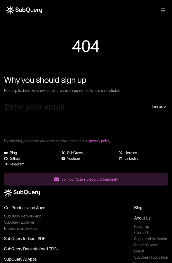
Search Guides (145, 245)
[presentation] (43, 128)
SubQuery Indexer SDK (25, 238)
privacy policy (99, 141)
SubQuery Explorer (19, 222)
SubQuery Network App (22, 216)
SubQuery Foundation (151, 257)
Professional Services (21, 228)
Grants (139, 251)
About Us (142, 218)
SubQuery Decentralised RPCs (31, 249)
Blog (138, 207)
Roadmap (141, 226)
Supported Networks (150, 239)
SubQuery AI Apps (20, 259)
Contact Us (142, 233)
